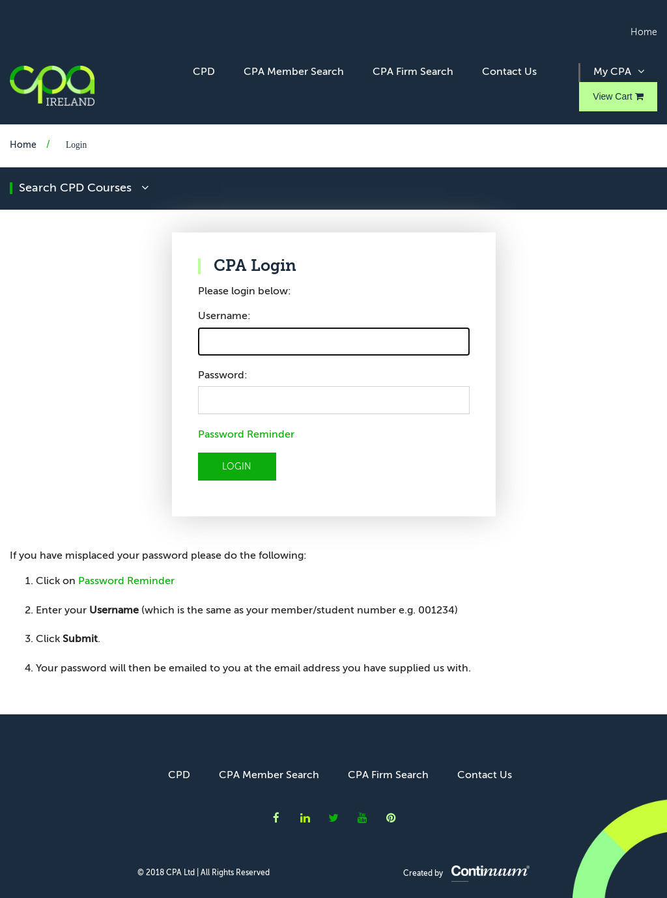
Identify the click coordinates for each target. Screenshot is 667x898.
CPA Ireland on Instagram (391, 817)
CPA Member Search (294, 72)
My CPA (618, 71)
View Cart (618, 96)
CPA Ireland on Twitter (333, 817)
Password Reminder (246, 435)
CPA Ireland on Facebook (276, 817)
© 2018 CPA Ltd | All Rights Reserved (203, 873)
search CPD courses (84, 188)
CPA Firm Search (413, 72)
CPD (204, 72)
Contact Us (509, 72)
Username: (224, 316)
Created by (466, 874)
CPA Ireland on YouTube (362, 817)
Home (644, 32)
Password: (223, 376)
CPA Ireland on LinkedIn (305, 817)
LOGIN (236, 466)
